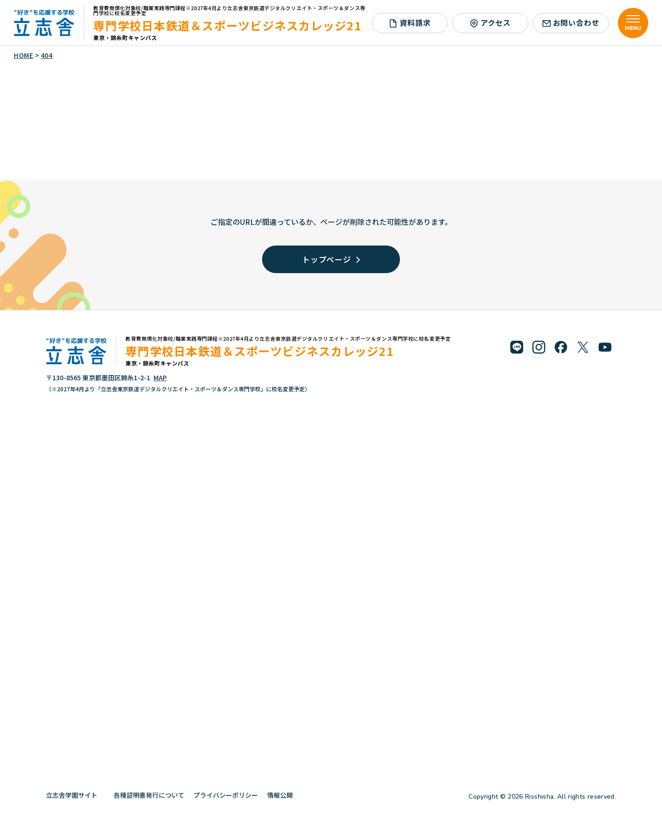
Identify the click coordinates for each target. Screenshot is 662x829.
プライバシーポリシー (226, 795)
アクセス (490, 22)
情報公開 (283, 795)
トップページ (331, 259)
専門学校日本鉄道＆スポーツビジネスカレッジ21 (227, 25)
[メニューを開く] (633, 23)
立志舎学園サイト (75, 795)
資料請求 (409, 22)
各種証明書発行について (149, 795)
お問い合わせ (570, 22)
